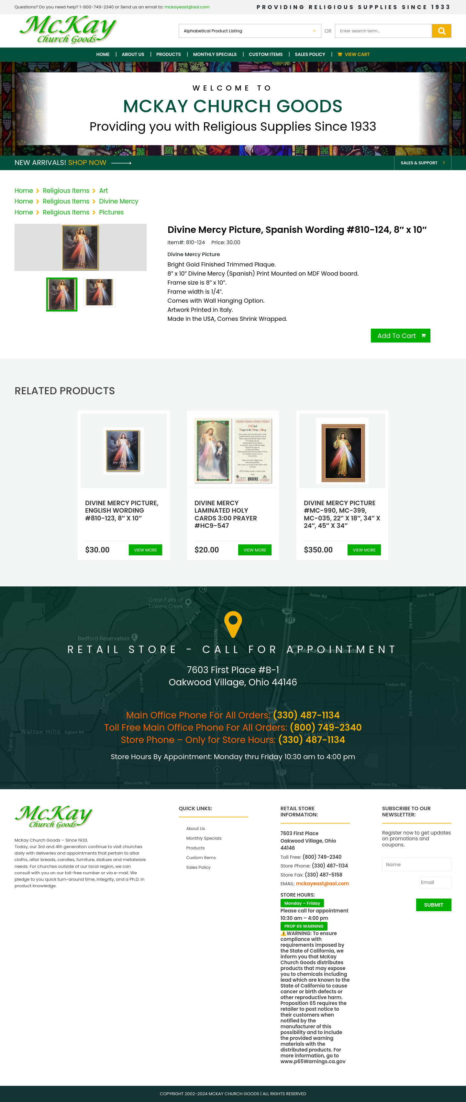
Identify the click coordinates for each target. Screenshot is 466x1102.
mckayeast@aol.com (187, 7)
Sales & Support (419, 163)
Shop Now (99, 163)
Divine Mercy (119, 201)
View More (145, 550)
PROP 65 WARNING (304, 926)
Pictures (111, 212)
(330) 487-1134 (306, 715)
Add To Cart (396, 335)
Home (103, 54)
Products (168, 54)
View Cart (357, 54)
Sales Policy (310, 54)
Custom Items (266, 54)
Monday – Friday (302, 903)
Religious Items (66, 190)
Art (103, 190)
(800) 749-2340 (326, 727)
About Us (133, 54)
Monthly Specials (215, 54)
